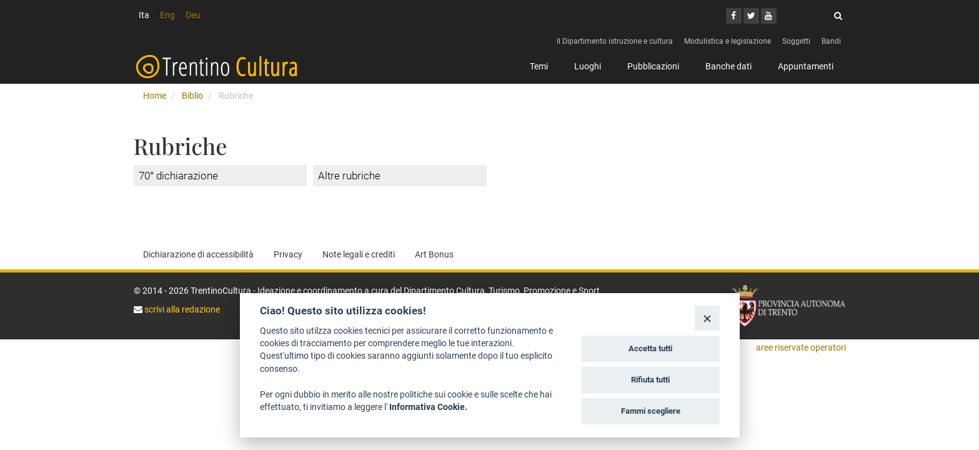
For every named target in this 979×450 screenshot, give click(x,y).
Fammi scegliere (650, 411)
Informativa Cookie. (428, 407)
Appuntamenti (805, 66)
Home (154, 96)
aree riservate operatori (801, 347)
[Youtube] (769, 16)
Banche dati (728, 66)
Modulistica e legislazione (727, 41)
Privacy (288, 254)
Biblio (192, 96)
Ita (144, 15)
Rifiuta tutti (650, 379)
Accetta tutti (650, 348)
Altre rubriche (349, 175)
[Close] (707, 318)
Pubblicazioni (653, 66)
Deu (193, 15)
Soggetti (796, 41)
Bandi (831, 41)
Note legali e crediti (358, 254)
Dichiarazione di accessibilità (198, 254)
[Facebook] (734, 16)
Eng (167, 15)
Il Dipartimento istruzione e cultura (615, 41)
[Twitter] (751, 16)
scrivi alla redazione (181, 309)
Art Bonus (434, 254)
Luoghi (587, 66)
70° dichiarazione (178, 175)
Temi (539, 66)
